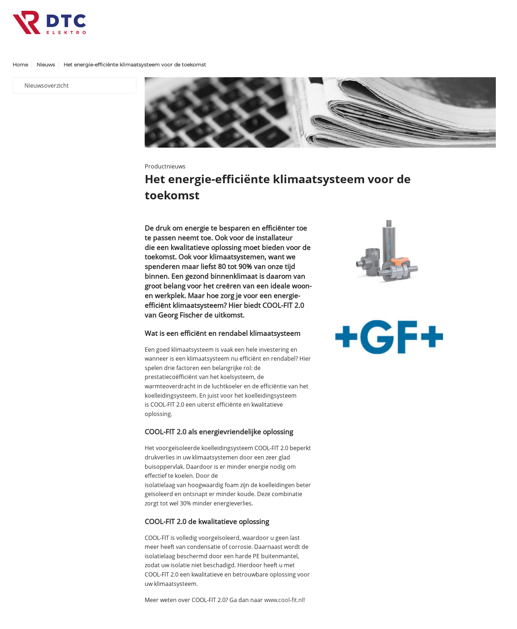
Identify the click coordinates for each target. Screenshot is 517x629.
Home (20, 64)
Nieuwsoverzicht (46, 85)
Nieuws (46, 64)
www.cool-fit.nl (283, 600)
